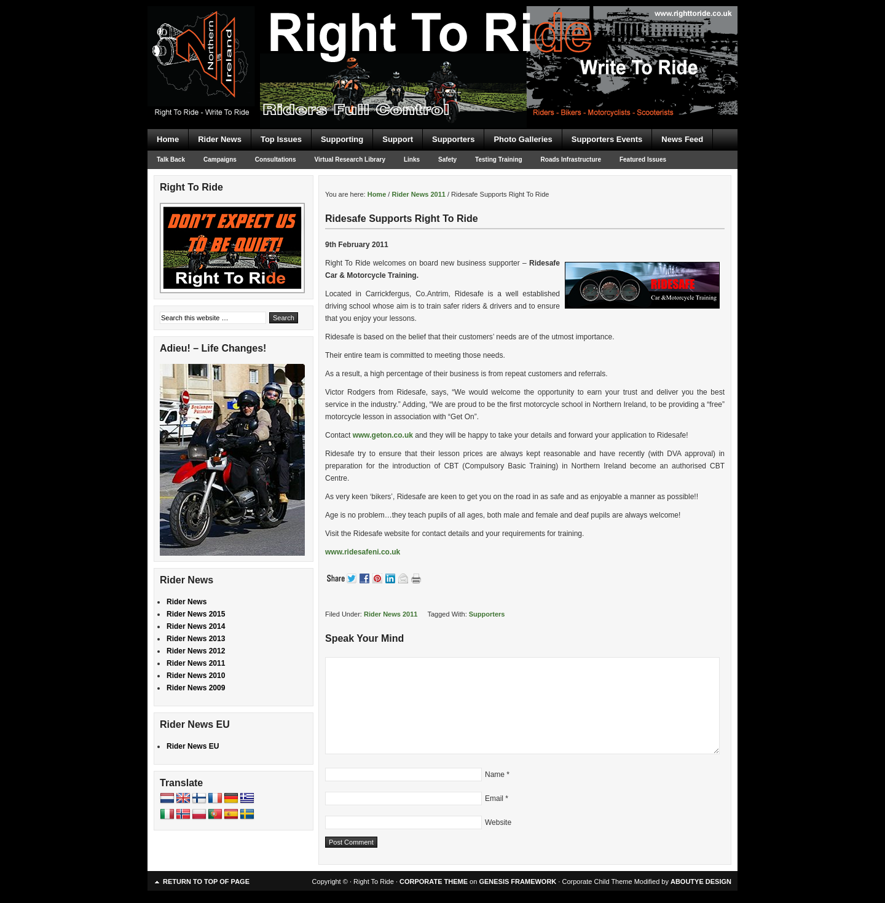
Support (397, 139)
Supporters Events (607, 139)
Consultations (275, 159)
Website (498, 822)
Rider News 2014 (196, 626)
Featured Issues (643, 159)
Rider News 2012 (196, 651)
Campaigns (220, 159)
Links (412, 159)
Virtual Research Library (350, 159)
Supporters (453, 139)
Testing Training (498, 159)
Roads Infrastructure (571, 159)
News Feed (682, 139)
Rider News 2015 (196, 614)
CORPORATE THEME (433, 881)
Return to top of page (206, 881)
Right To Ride (443, 43)
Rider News (220, 139)
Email (494, 798)
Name (495, 774)
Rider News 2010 (196, 675)
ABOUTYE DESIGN (701, 881)
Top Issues (281, 139)
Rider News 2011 (390, 614)
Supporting (342, 139)
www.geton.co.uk (383, 435)
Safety (447, 159)
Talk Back (171, 159)
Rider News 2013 (196, 638)
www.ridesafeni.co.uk (362, 552)
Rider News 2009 (196, 688)
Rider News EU (193, 746)
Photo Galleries (523, 139)
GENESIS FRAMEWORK (517, 881)
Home (168, 139)
